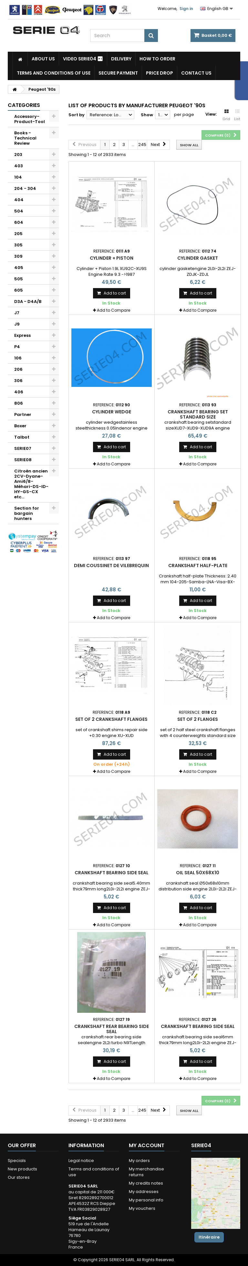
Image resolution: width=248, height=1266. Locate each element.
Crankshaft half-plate (197, 565)
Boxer (20, 426)
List (237, 115)
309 (18, 256)
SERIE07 (22, 448)
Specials (17, 1160)
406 (18, 392)
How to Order (157, 59)
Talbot (21, 437)
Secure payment (118, 73)
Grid (226, 115)
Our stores (19, 1177)
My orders (139, 1160)
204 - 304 (25, 188)
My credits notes (146, 1183)
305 (18, 245)
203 (18, 154)
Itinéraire (209, 1237)
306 (18, 381)
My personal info (146, 1200)
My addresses (144, 1191)
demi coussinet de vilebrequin (111, 565)
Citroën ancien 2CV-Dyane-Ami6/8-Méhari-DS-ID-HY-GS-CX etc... (31, 484)
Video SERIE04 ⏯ (83, 59)
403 (18, 166)
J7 (16, 313)
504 (18, 211)
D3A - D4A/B (27, 301)
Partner (22, 414)
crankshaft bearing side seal (112, 872)
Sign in (186, 8)
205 (18, 234)
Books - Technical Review (25, 138)
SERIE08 (23, 460)
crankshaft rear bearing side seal (111, 1029)
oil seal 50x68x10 (197, 872)
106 (18, 358)
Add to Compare (113, 310)
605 (18, 290)
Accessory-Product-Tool (29, 119)
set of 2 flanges (197, 719)
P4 (17, 347)
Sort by (76, 115)
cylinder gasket (197, 258)
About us (43, 59)
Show (147, 115)
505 (18, 279)
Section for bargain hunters (26, 513)
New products (22, 1169)
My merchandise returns (146, 1172)
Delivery (121, 59)
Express (22, 335)
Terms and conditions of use (53, 73)
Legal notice (81, 1160)
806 (18, 403)
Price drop (159, 73)
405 (18, 268)
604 (18, 222)
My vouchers (142, 1208)
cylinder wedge (111, 412)
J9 (17, 324)
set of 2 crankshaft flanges (111, 719)
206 (18, 369)
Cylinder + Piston (111, 258)
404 (19, 200)
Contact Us (196, 73)
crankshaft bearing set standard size (198, 414)
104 (18, 177)
